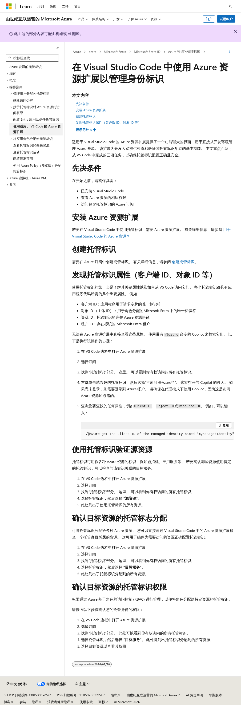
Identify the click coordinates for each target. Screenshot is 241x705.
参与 (23, 702)
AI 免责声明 (194, 695)
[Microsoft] (9, 6)
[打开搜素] (230, 6)
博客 (7, 702)
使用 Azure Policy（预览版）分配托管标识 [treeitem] (37, 168)
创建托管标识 (86, 116)
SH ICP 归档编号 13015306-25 (26, 695)
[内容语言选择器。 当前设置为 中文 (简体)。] (17, 684)
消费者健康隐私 (58, 702)
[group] (157, 434)
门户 (209, 19)
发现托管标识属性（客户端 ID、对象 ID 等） (108, 122)
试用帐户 (226, 19)
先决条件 (82, 104)
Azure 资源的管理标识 (184, 51)
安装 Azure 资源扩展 (91, 110)
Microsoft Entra (115, 51)
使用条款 (86, 702)
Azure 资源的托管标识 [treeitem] (25, 66)
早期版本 (215, 695)
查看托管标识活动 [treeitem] (26, 152)
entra (92, 51)
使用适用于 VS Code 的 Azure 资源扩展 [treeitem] (37, 129)
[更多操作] (229, 52)
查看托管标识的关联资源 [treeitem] (31, 145)
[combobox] (32, 58)
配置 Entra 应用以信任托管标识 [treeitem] (36, 119)
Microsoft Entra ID (147, 51)
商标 (101, 702)
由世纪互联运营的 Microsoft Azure (152, 695)
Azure (77, 51)
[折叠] (58, 48)
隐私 (114, 695)
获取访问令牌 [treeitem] (23, 100)
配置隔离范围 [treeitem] (23, 158)
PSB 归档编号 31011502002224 (79, 695)
